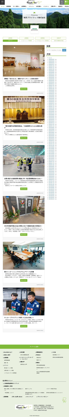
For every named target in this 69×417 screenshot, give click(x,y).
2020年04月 (51, 174)
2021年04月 (51, 155)
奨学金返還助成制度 (41, 365)
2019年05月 (51, 192)
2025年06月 (51, 75)
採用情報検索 (7, 360)
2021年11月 (51, 143)
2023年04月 (51, 117)
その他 (54, 352)
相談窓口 (60, 6)
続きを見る (23, 88)
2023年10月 (51, 108)
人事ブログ (10, 40)
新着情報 (8, 6)
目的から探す (7, 355)
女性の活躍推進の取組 (58, 40)
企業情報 (23, 6)
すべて (50, 57)
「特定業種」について (9, 392)
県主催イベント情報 (8, 367)
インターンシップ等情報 (26, 40)
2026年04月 (51, 59)
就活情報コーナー (56, 354)
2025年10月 (51, 69)
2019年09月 (51, 186)
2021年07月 (51, 150)
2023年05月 (51, 116)
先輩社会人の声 (23, 364)
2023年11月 (51, 106)
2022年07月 (51, 130)
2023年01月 (51, 122)
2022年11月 (51, 126)
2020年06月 (51, 171)
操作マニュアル (28, 388)
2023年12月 (51, 104)
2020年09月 (51, 166)
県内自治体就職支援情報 (58, 357)
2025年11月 (51, 67)
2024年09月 (51, 90)
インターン (46, 6)
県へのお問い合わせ (17, 396)
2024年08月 (51, 91)
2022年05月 (51, 134)
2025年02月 (51, 82)
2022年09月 (51, 127)
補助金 (37, 362)
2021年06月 (51, 151)
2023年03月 (51, 119)
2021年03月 (51, 156)
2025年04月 (51, 78)
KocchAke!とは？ (8, 352)
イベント (31, 6)
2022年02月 (51, 139)
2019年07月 (51, 189)
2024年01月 (51, 103)
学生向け (38, 355)
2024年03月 (51, 100)
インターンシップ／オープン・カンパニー (26, 358)
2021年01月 (51, 160)
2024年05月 (51, 96)
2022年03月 (51, 137)
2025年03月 (51, 80)
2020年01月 (51, 179)
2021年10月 (51, 145)
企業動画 (26, 38)
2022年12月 (51, 124)
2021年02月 (51, 158)
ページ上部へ (35, 346)
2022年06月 (51, 132)
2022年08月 (51, 129)
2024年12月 (51, 85)
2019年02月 (51, 197)
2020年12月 (51, 161)
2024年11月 (51, 87)
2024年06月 (51, 95)
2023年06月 (51, 114)
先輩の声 (53, 6)
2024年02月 (51, 101)
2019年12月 (51, 181)
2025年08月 (51, 72)
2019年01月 (51, 199)
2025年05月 (51, 77)
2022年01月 (51, 140)
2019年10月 (51, 184)
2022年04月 (51, 135)
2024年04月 (51, 98)
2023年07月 (51, 113)
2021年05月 (51, 153)
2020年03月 (51, 176)
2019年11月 (51, 182)
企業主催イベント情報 (9, 370)
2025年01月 (51, 83)
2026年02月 (51, 62)
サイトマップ (30, 396)
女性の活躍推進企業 (24, 354)
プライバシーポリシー (42, 396)
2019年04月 (51, 194)
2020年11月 (51, 163)
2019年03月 (51, 195)
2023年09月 (51, 109)
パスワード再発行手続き (51, 388)
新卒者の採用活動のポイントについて (54, 392)
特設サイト (39, 360)
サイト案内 (15, 6)
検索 (64, 50)
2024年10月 (51, 88)
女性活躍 (38, 6)
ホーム (2, 6)
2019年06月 (51, 190)
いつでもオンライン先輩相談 (42, 40)
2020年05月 (51, 173)
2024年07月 (51, 93)
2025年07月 (51, 74)
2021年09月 (51, 147)
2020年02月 (51, 177)
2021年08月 (51, 148)
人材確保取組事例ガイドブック (11, 383)
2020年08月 (51, 168)
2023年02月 (51, 121)
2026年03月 (51, 61)
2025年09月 (51, 70)
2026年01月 (51, 64)
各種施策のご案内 (8, 386)
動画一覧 (6, 362)
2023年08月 (51, 111)
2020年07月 (51, 169)
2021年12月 (51, 142)
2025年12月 (51, 66)
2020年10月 (51, 164)
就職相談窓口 (39, 352)
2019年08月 (51, 187)
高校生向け (39, 357)
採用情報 (42, 38)
